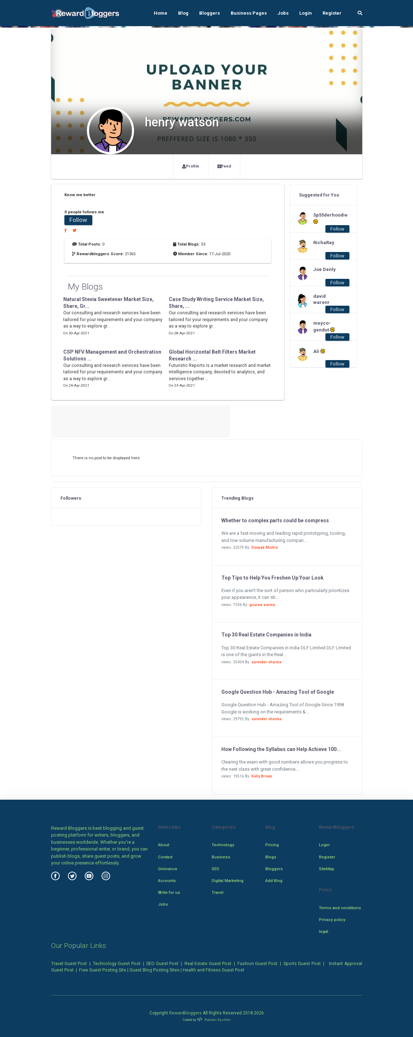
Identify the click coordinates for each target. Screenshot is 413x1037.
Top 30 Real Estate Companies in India (266, 635)
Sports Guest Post (302, 963)
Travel (217, 892)
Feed (224, 166)
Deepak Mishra (264, 547)
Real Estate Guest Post (208, 963)
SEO (215, 868)
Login (305, 13)
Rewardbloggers (185, 1013)
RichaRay (323, 242)
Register (332, 13)
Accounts (167, 880)
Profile (190, 166)
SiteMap (326, 868)
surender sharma (266, 662)
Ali (319, 351)
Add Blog (273, 880)
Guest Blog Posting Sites (154, 970)
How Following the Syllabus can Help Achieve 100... (281, 749)
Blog (183, 13)
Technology (223, 844)
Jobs (283, 13)
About (163, 844)
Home (160, 13)
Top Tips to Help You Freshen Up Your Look (272, 578)
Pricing (272, 844)
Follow (78, 219)
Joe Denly (324, 269)
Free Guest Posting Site (102, 970)
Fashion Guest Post (257, 963)
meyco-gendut (324, 326)
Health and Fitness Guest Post (213, 970)
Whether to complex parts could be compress (275, 520)
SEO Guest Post (162, 963)
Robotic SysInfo (213, 1020)
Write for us (169, 892)
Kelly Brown (261, 776)
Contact (165, 856)
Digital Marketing (228, 880)
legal (323, 931)
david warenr (321, 299)
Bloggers (209, 13)
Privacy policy (332, 919)
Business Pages (249, 13)
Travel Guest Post (69, 963)
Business (221, 856)
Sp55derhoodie (327, 218)
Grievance (167, 868)
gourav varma (262, 604)
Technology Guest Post (117, 963)
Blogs (270, 856)
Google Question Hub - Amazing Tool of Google (277, 692)
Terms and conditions (340, 907)
